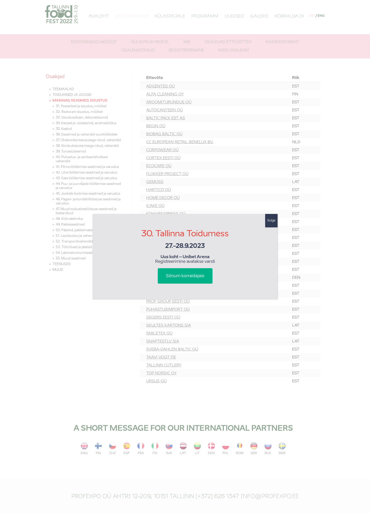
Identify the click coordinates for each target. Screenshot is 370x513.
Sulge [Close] (271, 220)
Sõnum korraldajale (185, 276)
